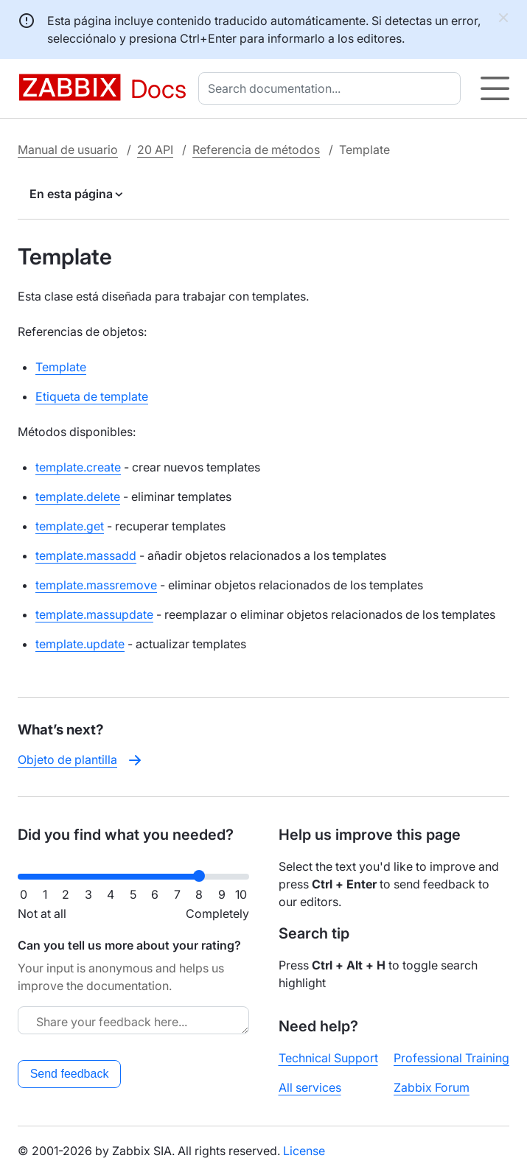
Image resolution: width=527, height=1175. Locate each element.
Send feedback (69, 1073)
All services (310, 1087)
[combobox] (332, 88)
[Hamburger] (495, 88)
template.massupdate (94, 614)
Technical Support (328, 1058)
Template (60, 366)
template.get (69, 526)
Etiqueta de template (91, 396)
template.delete (77, 496)
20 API (155, 149)
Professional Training (451, 1058)
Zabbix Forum (432, 1087)
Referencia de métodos (256, 149)
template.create (78, 467)
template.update (80, 643)
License (304, 1150)
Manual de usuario (68, 149)
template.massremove (96, 585)
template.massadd (85, 555)
